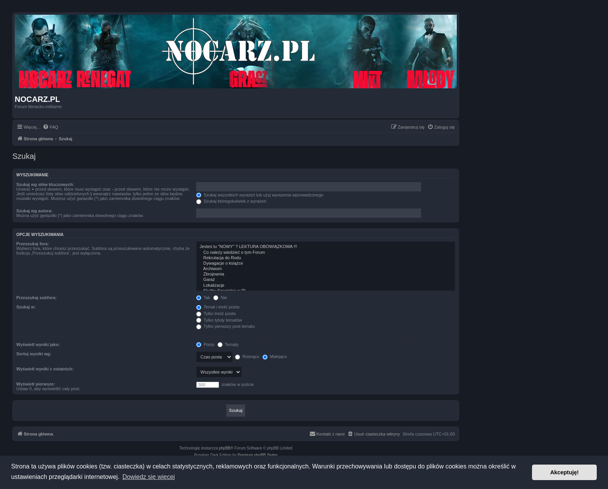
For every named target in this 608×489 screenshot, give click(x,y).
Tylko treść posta (215, 313)
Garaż (326, 279)
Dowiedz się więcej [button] (149, 477)
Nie (220, 297)
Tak (203, 297)
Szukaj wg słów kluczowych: (45, 184)
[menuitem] (50, 127)
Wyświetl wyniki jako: (38, 344)
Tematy (228, 344)
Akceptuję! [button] (564, 472)
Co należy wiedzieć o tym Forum (326, 252)
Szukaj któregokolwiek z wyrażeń (231, 201)
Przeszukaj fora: (32, 243)
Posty (205, 344)
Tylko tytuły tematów (219, 320)
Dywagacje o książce (326, 263)
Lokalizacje (326, 285)
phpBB (225, 448)
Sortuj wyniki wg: (33, 353)
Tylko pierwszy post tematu (225, 326)
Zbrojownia (326, 274)
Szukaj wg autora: (34, 210)
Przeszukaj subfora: (36, 297)
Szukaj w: (26, 307)
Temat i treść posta (217, 307)
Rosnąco (247, 356)
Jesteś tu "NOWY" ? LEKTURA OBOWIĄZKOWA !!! (326, 247)
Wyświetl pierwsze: (35, 384)
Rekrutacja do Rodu (326, 258)
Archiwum (326, 269)
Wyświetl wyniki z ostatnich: (45, 369)
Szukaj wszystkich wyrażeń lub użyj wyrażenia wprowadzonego (259, 195)
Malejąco (275, 356)
